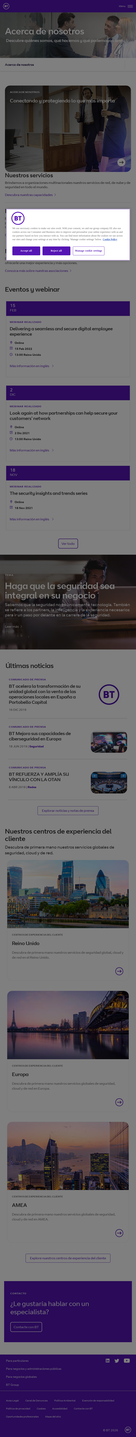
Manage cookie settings (88, 250)
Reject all (56, 250)
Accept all (26, 250)
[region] (68, 234)
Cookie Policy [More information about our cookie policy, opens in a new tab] (110, 239)
